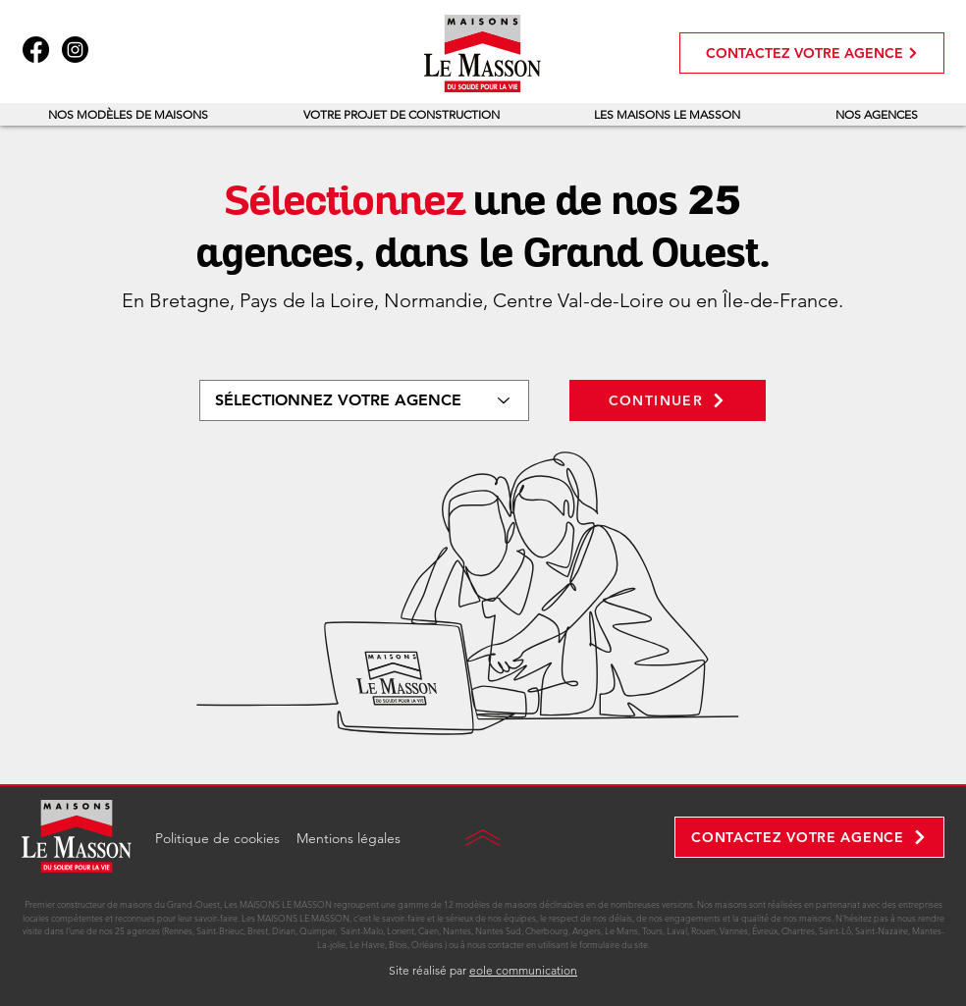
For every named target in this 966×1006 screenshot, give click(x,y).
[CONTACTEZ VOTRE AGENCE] (811, 53)
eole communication (523, 970)
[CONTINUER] (667, 400)
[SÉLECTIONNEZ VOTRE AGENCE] (364, 400)
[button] (128, 114)
